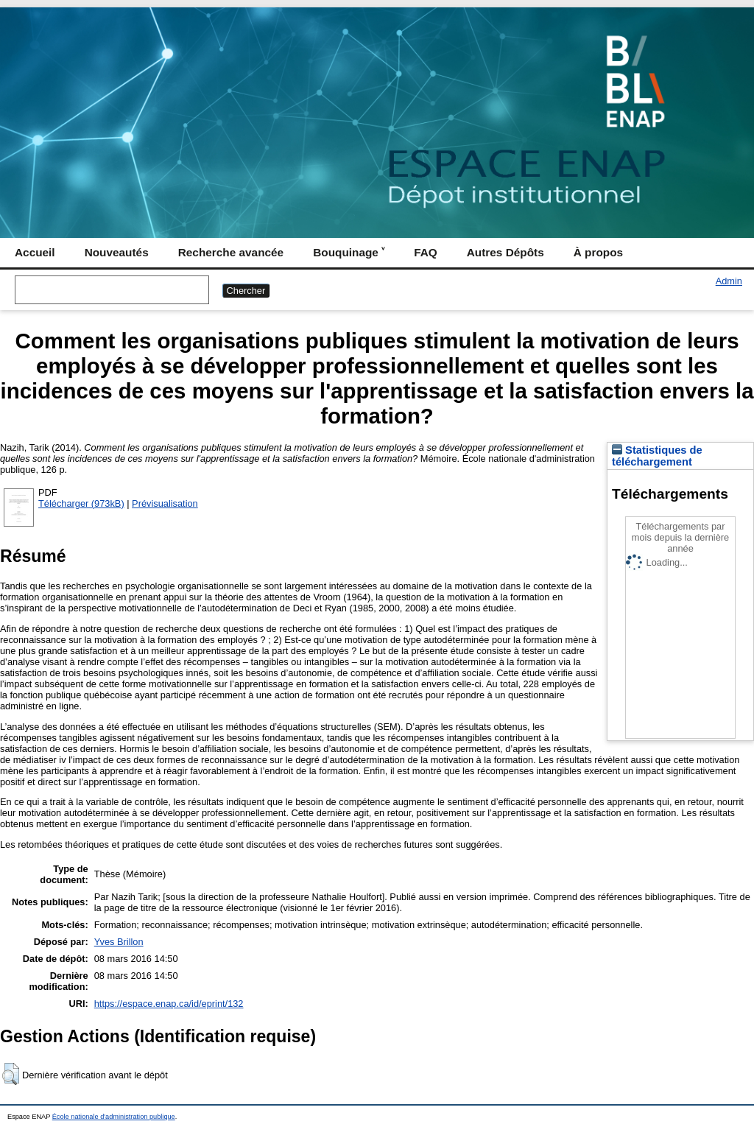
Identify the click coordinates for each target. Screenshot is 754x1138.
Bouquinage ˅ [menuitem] (348, 252)
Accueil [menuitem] (35, 252)
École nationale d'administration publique (113, 1116)
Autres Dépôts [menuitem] (505, 252)
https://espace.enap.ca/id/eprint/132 (169, 1003)
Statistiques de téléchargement (657, 456)
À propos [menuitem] (598, 252)
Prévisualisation (165, 503)
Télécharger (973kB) (81, 503)
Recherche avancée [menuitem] (230, 252)
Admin (729, 281)
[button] (10, 1074)
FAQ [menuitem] (425, 252)
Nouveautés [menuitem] (117, 252)
